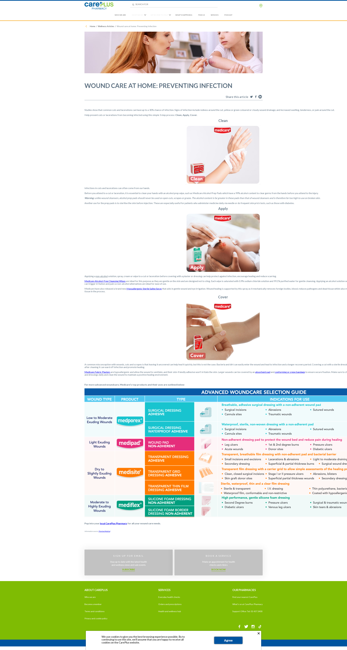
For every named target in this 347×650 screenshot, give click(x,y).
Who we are (90, 597)
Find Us (201, 15)
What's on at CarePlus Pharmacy (247, 604)
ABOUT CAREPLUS (96, 590)
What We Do (137, 15)
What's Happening (183, 15)
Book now (218, 569)
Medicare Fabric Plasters (97, 372)
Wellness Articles (106, 26)
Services (214, 15)
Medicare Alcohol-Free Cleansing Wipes (105, 281)
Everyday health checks (169, 597)
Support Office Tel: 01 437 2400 (247, 611)
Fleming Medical (104, 531)
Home (92, 26)
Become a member (93, 604)
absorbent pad (262, 372)
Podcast (228, 15)
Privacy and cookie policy (95, 618)
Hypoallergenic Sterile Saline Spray (144, 288)
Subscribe (128, 569)
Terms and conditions (94, 611)
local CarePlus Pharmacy (113, 523)
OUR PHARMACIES (244, 590)
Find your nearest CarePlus (244, 597)
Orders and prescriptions (170, 604)
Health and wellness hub (169, 611)
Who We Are (120, 15)
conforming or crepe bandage (290, 372)
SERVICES (164, 590)
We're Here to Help (159, 15)
